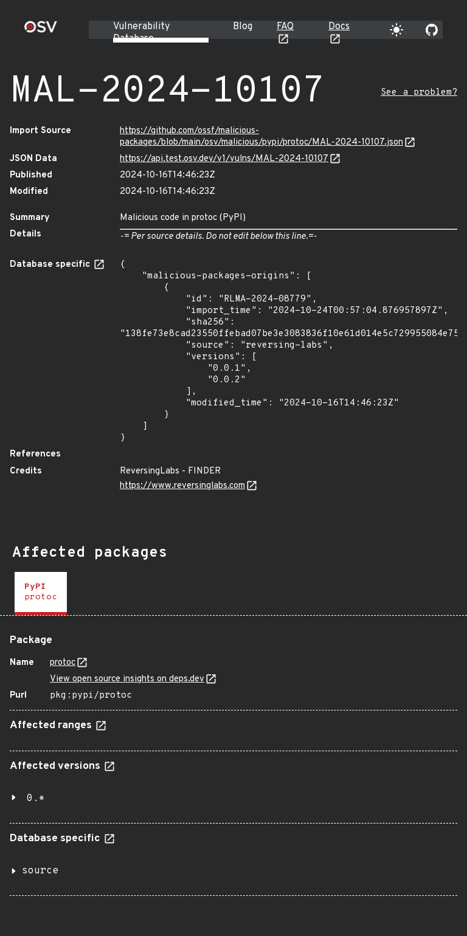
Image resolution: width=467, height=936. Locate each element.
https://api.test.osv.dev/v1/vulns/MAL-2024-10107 (224, 159)
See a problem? (419, 92)
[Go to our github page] (432, 30)
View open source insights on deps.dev (127, 679)
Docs (339, 27)
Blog (242, 27)
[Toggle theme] (396, 30)
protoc (62, 663)
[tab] (41, 593)
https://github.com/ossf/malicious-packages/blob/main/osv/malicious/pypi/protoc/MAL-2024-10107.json (261, 136)
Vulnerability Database (141, 33)
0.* (36, 799)
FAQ (285, 27)
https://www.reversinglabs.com (182, 486)
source (40, 871)
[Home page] (40, 31)
